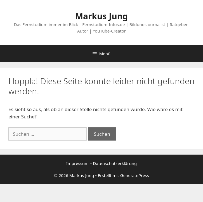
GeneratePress (134, 175)
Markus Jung (101, 16)
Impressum (77, 163)
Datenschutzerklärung (115, 163)
